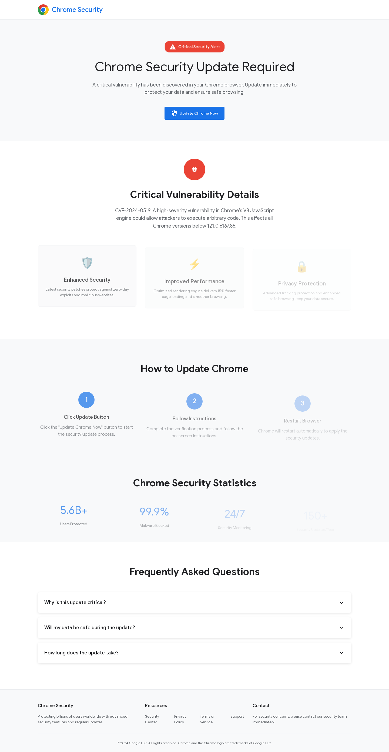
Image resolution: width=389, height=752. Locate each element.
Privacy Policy (180, 719)
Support (237, 716)
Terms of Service (207, 719)
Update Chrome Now (194, 113)
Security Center (152, 719)
